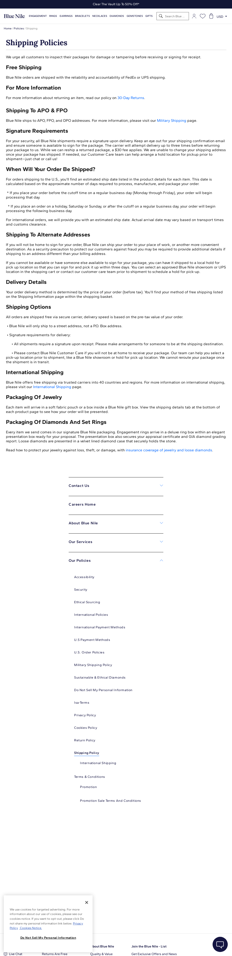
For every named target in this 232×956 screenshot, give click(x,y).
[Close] (86, 902)
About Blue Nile (102, 946)
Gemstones (135, 16)
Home (8, 28)
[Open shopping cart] (211, 16)
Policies (19, 28)
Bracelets (82, 16)
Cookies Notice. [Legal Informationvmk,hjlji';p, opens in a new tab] (30, 928)
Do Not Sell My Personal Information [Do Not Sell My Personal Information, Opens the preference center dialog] (48, 937)
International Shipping (52, 387)
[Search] (161, 16)
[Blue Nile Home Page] (14, 16)
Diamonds (117, 16)
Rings (53, 16)
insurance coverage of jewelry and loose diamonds (169, 450)
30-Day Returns (130, 97)
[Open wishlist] (202, 16)
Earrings (66, 16)
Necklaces (99, 16)
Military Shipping (171, 120)
